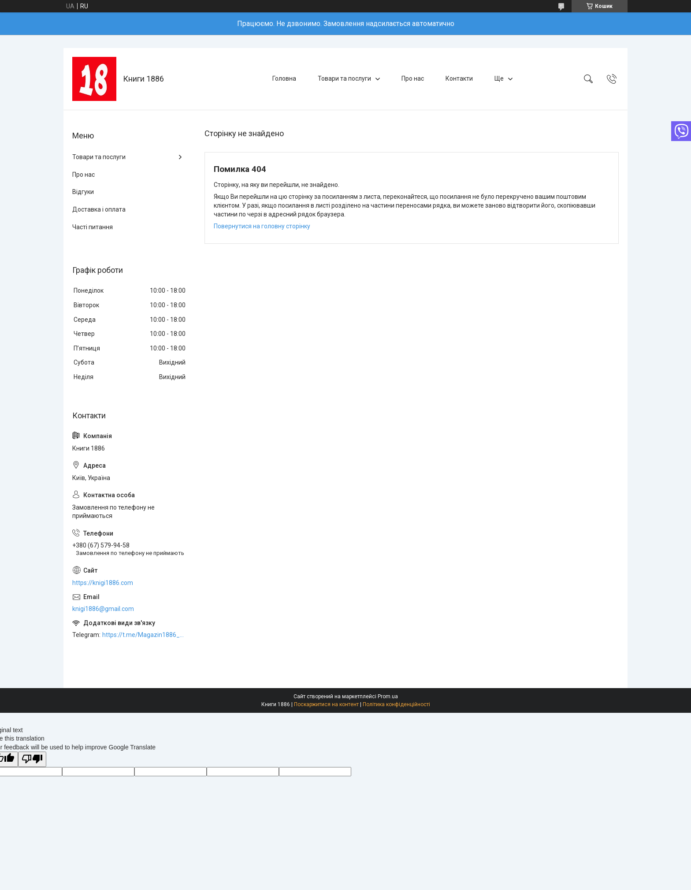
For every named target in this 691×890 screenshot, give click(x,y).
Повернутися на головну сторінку (262, 226)
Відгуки (83, 191)
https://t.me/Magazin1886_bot (144, 634)
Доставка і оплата (99, 209)
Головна (284, 78)
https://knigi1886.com (102, 582)
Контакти (459, 78)
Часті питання (92, 227)
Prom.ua (388, 696)
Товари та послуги (344, 78)
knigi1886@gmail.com (103, 608)
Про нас (412, 78)
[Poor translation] (32, 759)
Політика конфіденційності (396, 704)
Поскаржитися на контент (326, 704)
